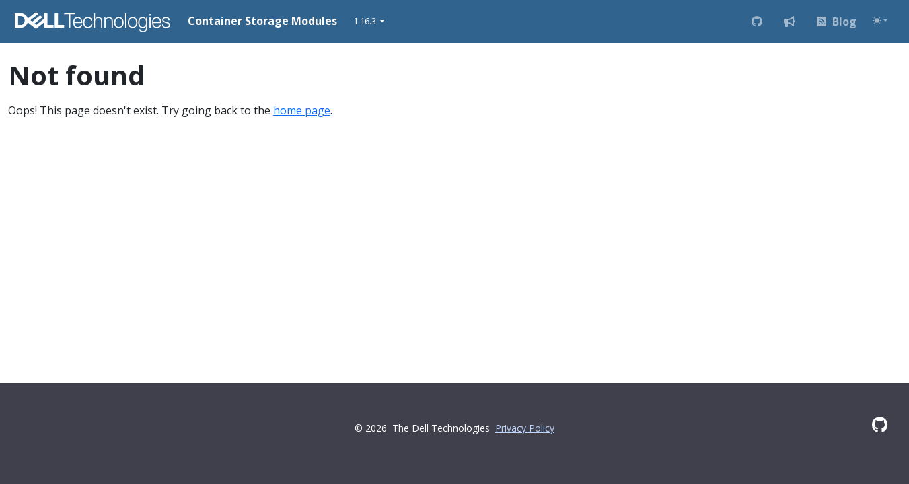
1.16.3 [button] (365, 21)
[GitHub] (879, 424)
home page (301, 110)
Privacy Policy (524, 427)
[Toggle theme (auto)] (880, 20)
